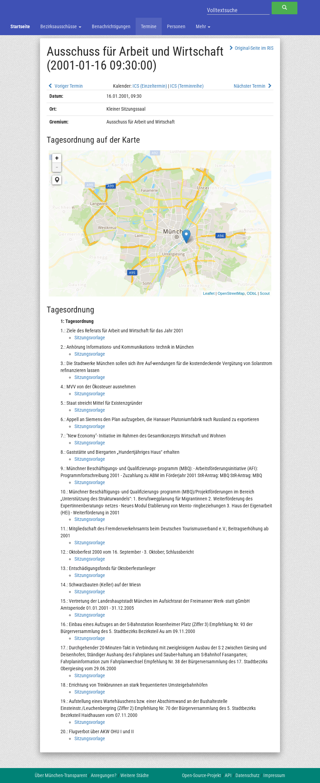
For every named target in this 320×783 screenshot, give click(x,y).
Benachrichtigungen (111, 26)
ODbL (252, 293)
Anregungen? (104, 775)
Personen (176, 26)
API (228, 775)
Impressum (274, 775)
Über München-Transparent (61, 775)
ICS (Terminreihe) (186, 86)
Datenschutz (247, 775)
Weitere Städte (134, 775)
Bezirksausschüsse (60, 26)
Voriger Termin (65, 86)
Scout (265, 293)
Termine (149, 26)
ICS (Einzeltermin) (150, 86)
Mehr (203, 26)
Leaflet (209, 293)
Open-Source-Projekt (201, 775)
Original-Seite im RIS (250, 48)
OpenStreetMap (231, 293)
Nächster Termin (253, 86)
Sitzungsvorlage (89, 337)
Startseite (20, 26)
